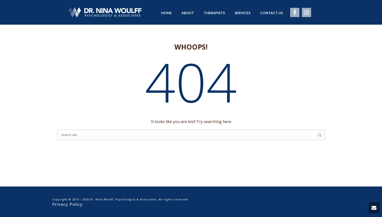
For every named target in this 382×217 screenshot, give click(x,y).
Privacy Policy (67, 204)
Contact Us (271, 13)
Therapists (214, 13)
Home (166, 13)
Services (242, 13)
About (187, 13)
